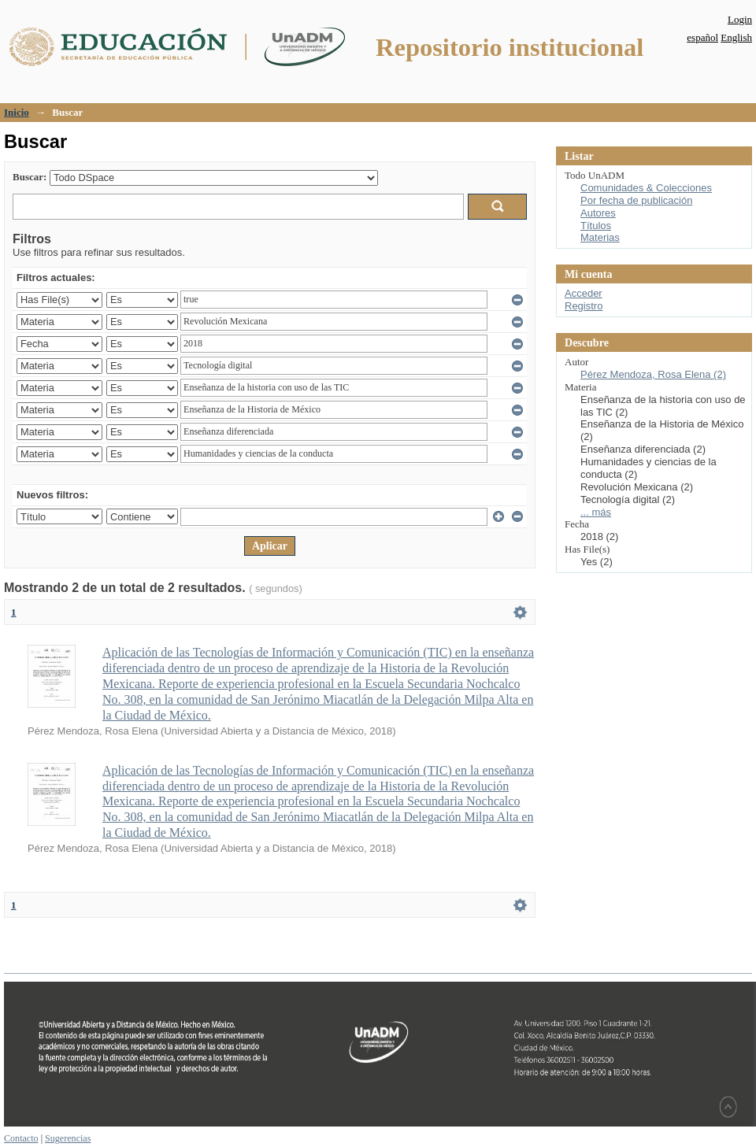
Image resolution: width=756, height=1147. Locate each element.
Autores (598, 213)
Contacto (21, 1138)
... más (595, 512)
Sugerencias (68, 1138)
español (702, 37)
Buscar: (29, 177)
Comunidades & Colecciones (646, 188)
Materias (600, 237)
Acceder (583, 293)
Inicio (16, 112)
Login (740, 19)
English (736, 37)
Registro (583, 306)
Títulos (595, 225)
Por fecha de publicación (636, 200)
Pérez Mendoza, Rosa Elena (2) (653, 374)
